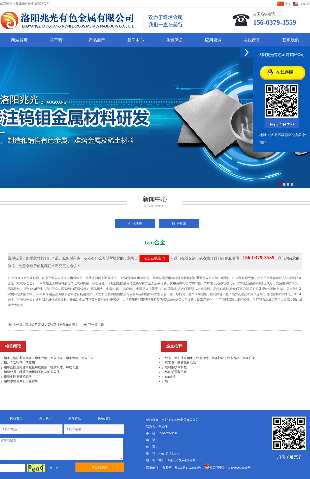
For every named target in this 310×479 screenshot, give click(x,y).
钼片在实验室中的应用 (19, 362)
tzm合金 (170, 376)
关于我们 (58, 40)
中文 (288, 3)
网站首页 (19, 40)
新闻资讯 (74, 418)
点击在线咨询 (154, 258)
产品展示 (97, 40)
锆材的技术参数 (176, 367)
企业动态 (135, 223)
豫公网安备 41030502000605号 (227, 467)
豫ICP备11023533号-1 (189, 467)
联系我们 (290, 40)
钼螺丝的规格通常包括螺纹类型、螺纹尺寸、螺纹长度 (41, 367)
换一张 (54, 468)
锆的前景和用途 (176, 372)
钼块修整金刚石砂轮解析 (21, 381)
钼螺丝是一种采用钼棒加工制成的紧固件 (32, 372)
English (305, 3)
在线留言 (252, 40)
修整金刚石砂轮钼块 (18, 376)
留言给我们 (99, 467)
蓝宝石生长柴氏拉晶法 (180, 362)
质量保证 (174, 40)
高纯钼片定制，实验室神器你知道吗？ (51, 324)
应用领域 (213, 40)
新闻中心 (135, 40)
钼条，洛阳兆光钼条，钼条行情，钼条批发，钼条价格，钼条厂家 (49, 358)
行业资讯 (179, 223)
